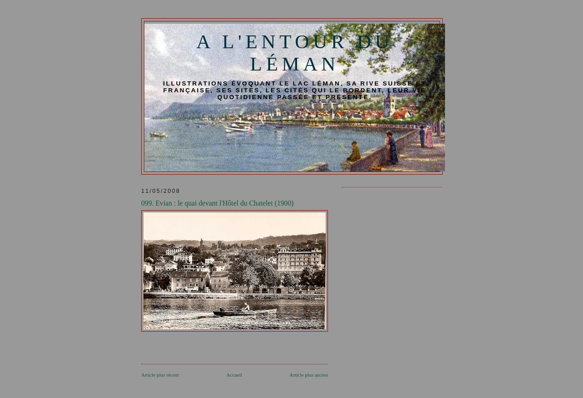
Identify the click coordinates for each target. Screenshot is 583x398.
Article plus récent (160, 375)
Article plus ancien (309, 375)
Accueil (234, 375)
